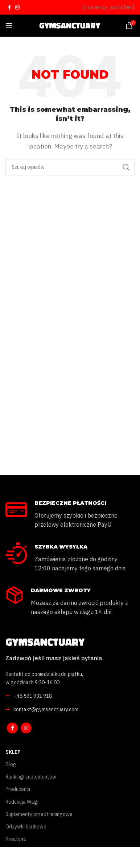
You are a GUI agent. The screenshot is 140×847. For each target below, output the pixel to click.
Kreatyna (15, 839)
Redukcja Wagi (21, 802)
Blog (10, 764)
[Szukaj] (70, 167)
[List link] (70, 696)
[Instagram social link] (17, 7)
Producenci (17, 789)
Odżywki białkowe (25, 826)
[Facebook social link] (9, 7)
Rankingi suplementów (30, 776)
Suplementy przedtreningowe (39, 814)
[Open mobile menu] (9, 25)
